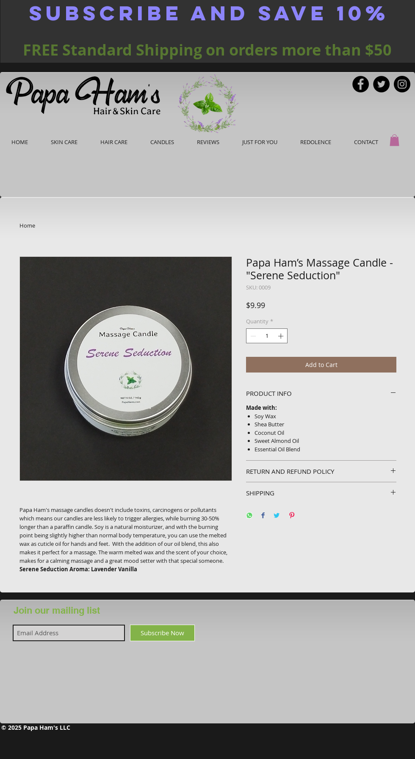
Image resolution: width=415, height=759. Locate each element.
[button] (394, 140)
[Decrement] (252, 336)
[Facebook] (360, 84)
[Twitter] (381, 84)
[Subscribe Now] (162, 633)
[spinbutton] (267, 336)
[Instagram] (402, 84)
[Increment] (282, 336)
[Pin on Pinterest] (291, 516)
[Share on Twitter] (276, 516)
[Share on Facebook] (263, 516)
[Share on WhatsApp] (249, 516)
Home (27, 225)
